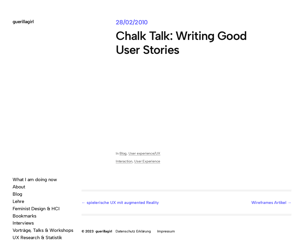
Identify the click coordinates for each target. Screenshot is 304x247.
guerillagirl (23, 21)
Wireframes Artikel (268, 202)
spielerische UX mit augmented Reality (123, 202)
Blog (123, 153)
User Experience (147, 161)
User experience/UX (144, 153)
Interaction (124, 161)
